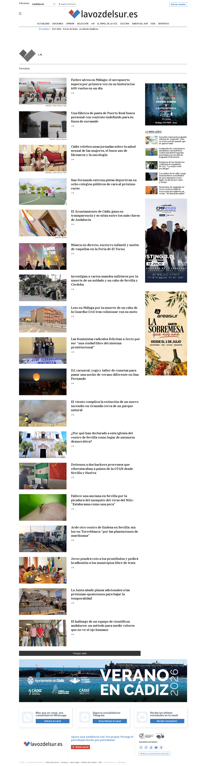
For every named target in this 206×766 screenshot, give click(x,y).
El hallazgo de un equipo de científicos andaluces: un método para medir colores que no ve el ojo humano (103, 625)
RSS (100, 762)
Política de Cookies (89, 762)
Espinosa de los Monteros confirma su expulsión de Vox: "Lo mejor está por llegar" (165, 165)
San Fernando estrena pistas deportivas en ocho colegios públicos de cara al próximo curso (104, 184)
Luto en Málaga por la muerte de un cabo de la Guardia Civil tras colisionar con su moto (104, 310)
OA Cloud (121, 762)
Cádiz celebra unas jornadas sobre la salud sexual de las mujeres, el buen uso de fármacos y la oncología (103, 150)
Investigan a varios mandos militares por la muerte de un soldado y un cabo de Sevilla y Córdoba (104, 280)
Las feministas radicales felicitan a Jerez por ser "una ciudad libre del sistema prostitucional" (105, 343)
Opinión (70, 24)
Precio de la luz (70, 29)
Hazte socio (80, 747)
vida (153, 24)
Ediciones (57, 24)
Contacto (64, 762)
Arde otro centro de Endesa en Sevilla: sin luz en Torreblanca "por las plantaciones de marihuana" (104, 531)
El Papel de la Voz (107, 24)
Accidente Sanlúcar (88, 29)
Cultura (124, 24)
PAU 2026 (56, 29)
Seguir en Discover (67, 4)
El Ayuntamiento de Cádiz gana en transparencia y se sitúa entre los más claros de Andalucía (105, 215)
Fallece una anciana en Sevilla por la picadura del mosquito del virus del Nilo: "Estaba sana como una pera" (102, 500)
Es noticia (44, 29)
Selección (82, 24)
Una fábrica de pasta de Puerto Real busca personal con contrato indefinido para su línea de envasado (103, 117)
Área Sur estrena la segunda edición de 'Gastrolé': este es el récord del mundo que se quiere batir (166, 140)
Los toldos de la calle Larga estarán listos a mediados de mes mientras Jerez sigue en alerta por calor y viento (166, 178)
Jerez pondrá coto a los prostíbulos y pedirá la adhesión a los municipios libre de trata (104, 561)
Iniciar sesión (178, 4)
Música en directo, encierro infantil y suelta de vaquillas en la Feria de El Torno (105, 247)
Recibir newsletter (167, 721)
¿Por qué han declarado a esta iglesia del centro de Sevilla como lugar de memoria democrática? (103, 437)
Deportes (163, 24)
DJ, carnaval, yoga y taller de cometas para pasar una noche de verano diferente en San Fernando (105, 374)
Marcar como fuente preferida (154, 754)
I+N (93, 24)
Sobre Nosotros (52, 762)
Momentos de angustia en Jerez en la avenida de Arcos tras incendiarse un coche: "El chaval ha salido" (165, 190)
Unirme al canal (52, 721)
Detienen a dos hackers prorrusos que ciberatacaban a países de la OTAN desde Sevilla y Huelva (102, 468)
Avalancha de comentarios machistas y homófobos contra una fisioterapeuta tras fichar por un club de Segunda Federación (165, 153)
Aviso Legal (74, 762)
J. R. (72, 93)
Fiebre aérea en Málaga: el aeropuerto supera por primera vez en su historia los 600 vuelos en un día (103, 84)
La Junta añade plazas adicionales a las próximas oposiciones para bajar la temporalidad (100, 594)
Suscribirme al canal (110, 721)
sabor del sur (140, 24)
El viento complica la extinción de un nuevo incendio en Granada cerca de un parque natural (105, 406)
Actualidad (43, 24)
